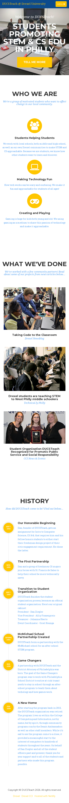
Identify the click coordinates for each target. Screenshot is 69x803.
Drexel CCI (27, 796)
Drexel (16, 796)
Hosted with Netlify (44, 796)
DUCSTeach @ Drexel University (24, 3)
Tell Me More (34, 62)
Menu (62, 5)
